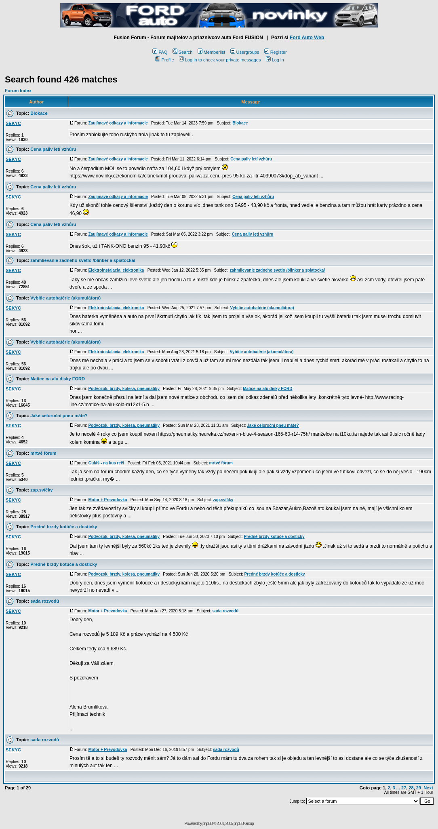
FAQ (159, 52)
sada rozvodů (44, 601)
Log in (275, 59)
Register (275, 52)
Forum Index (18, 90)
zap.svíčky (41, 489)
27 (403, 787)
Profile (164, 59)
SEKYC (13, 123)
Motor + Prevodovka (107, 500)
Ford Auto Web (307, 37)
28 (411, 787)
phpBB (207, 823)
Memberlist (211, 52)
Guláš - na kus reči (106, 463)
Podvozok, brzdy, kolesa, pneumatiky (124, 388)
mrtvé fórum (43, 453)
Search (183, 52)
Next (428, 787)
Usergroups (244, 52)
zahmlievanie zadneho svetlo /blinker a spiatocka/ (82, 260)
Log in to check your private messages (220, 59)
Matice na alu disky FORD (57, 378)
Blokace (38, 113)
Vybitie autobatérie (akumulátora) (65, 297)
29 (418, 787)
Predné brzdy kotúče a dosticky (63, 526)
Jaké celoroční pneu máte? (58, 415)
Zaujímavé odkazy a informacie (117, 123)
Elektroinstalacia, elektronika (116, 270)
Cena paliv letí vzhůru (53, 149)
